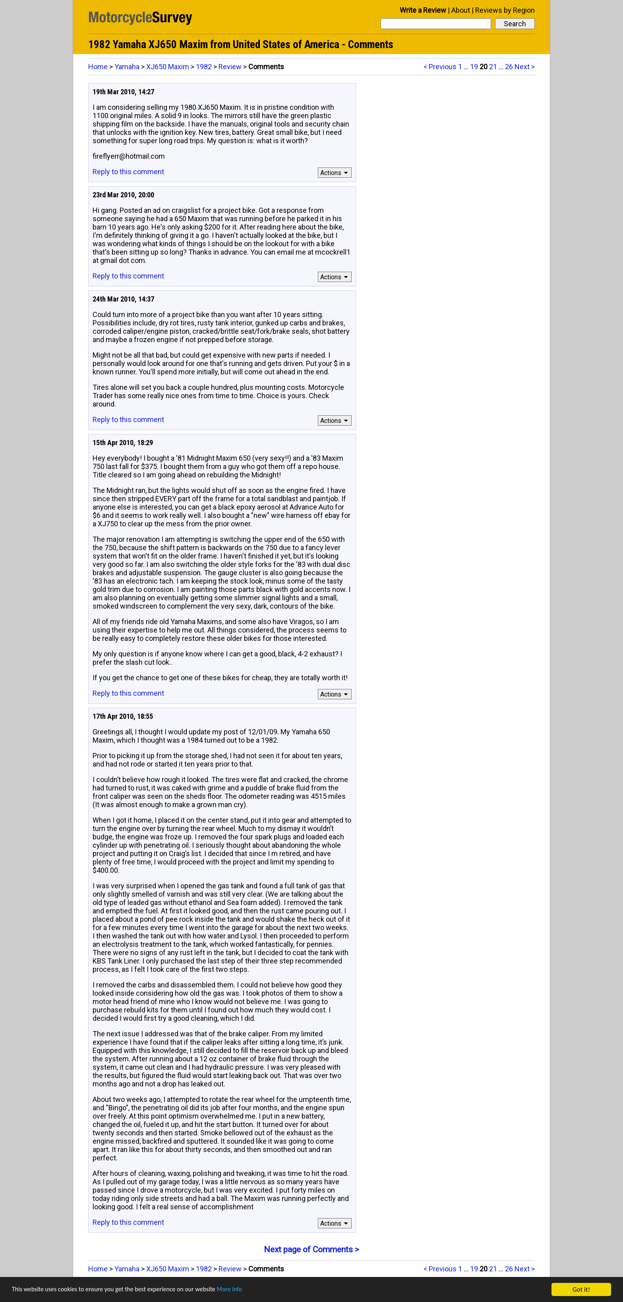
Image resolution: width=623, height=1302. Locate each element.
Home (98, 66)
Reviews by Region (505, 10)
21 (493, 66)
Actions (335, 173)
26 (509, 66)
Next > (525, 66)
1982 (204, 66)
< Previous (440, 66)
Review (230, 66)
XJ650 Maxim (167, 66)
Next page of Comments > (311, 1249)
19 (474, 66)
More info (244, 1290)
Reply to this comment (128, 171)
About (460, 10)
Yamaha (126, 66)
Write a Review (423, 10)
